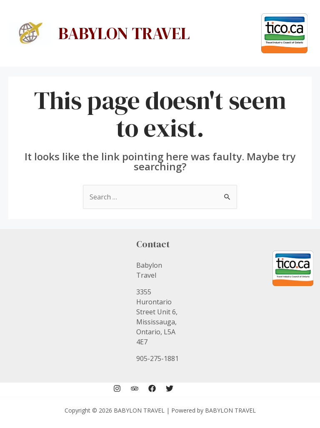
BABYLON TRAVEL (124, 33)
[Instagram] (117, 388)
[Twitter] (169, 388)
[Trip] (134, 388)
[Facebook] (152, 388)
